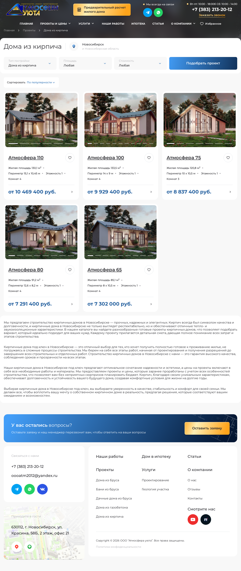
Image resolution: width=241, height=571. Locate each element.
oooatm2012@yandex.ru (34, 475)
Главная (26, 23)
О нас (192, 480)
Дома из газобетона (112, 507)
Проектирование (155, 480)
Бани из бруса (107, 489)
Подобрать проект (203, 63)
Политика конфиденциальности (118, 546)
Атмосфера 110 (26, 157)
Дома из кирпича (109, 516)
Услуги (84, 23)
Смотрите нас (201, 509)
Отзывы (194, 489)
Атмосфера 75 (184, 157)
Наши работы (113, 23)
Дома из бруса (107, 480)
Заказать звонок (212, 15)
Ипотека (138, 23)
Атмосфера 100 (105, 157)
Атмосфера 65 (104, 269)
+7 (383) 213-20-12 (212, 9)
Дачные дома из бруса (114, 498)
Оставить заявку (207, 428)
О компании (181, 23)
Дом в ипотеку (156, 456)
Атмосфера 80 (25, 269)
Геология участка (155, 489)
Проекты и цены (53, 23)
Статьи (158, 23)
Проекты (29, 30)
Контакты (195, 498)
